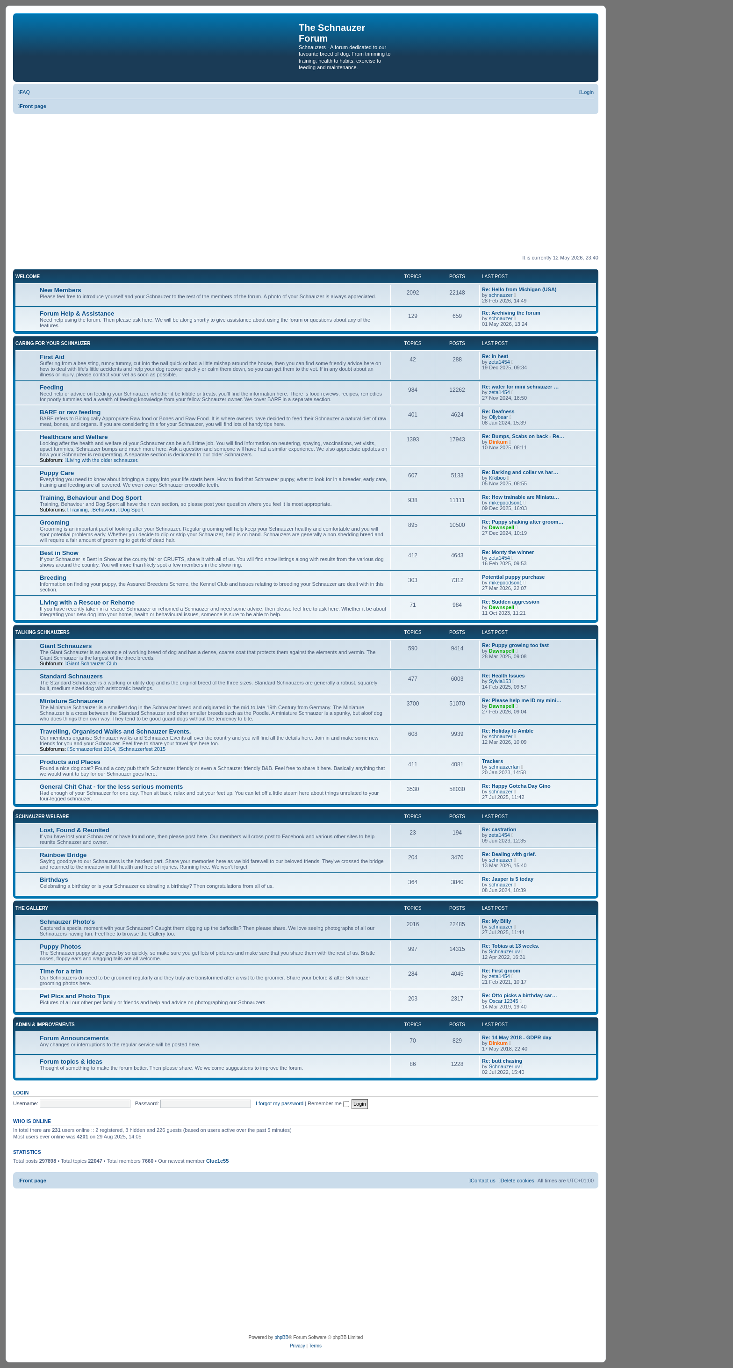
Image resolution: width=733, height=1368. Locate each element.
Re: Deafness (498, 411)
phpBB (281, 1337)
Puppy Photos (60, 946)
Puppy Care (57, 472)
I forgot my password (279, 1103)
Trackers (492, 761)
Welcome (27, 276)
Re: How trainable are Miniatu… (520, 497)
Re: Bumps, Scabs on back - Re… (523, 436)
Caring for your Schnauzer (52, 343)
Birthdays (54, 879)
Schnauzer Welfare (42, 816)
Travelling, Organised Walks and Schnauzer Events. (115, 731)
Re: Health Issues (503, 675)
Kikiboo (497, 478)
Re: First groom (501, 970)
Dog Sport (131, 509)
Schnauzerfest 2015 (141, 749)
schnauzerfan (504, 767)
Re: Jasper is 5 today (507, 879)
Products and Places (70, 761)
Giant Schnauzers (66, 645)
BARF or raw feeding (70, 412)
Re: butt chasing (502, 1061)
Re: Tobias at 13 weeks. (510, 946)
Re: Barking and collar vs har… (520, 472)
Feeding (52, 387)
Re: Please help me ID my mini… (521, 700)
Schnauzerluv (504, 951)
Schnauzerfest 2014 (91, 749)
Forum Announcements (74, 1038)
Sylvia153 (500, 681)
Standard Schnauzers (71, 676)
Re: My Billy (496, 921)
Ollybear (498, 417)
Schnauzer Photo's (67, 921)
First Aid (52, 356)
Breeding (53, 577)
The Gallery (31, 908)
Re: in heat (495, 356)
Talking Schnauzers (42, 632)
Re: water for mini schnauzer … (520, 386)
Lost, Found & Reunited (74, 830)
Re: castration (499, 829)
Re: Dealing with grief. (509, 854)
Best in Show (59, 552)
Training (77, 509)
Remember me (328, 1103)
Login (21, 1092)
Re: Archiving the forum (511, 313)
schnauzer (501, 295)
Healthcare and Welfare (74, 436)
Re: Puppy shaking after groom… (522, 522)
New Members (60, 290)
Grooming (54, 522)
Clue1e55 (217, 1161)
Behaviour (103, 509)
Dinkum (498, 442)
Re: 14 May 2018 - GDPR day (517, 1037)
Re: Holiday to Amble (507, 731)
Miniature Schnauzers (71, 701)
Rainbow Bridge (63, 854)
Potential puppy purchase (513, 577)
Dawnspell (501, 527)
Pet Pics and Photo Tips (75, 996)
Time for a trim (61, 971)
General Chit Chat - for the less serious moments (111, 786)
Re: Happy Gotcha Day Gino (516, 786)
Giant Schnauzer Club (91, 663)
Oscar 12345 (503, 1001)
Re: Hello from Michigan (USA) (519, 289)
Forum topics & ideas (71, 1061)
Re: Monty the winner (508, 552)
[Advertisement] (305, 184)
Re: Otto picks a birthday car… (519, 995)
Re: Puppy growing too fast (515, 645)
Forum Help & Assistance (77, 313)
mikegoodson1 (506, 502)
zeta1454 (499, 362)
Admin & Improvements (45, 1024)
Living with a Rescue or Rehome (87, 602)
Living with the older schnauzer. (102, 460)
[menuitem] (24, 92)
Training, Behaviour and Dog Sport (91, 497)
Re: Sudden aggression (510, 602)
